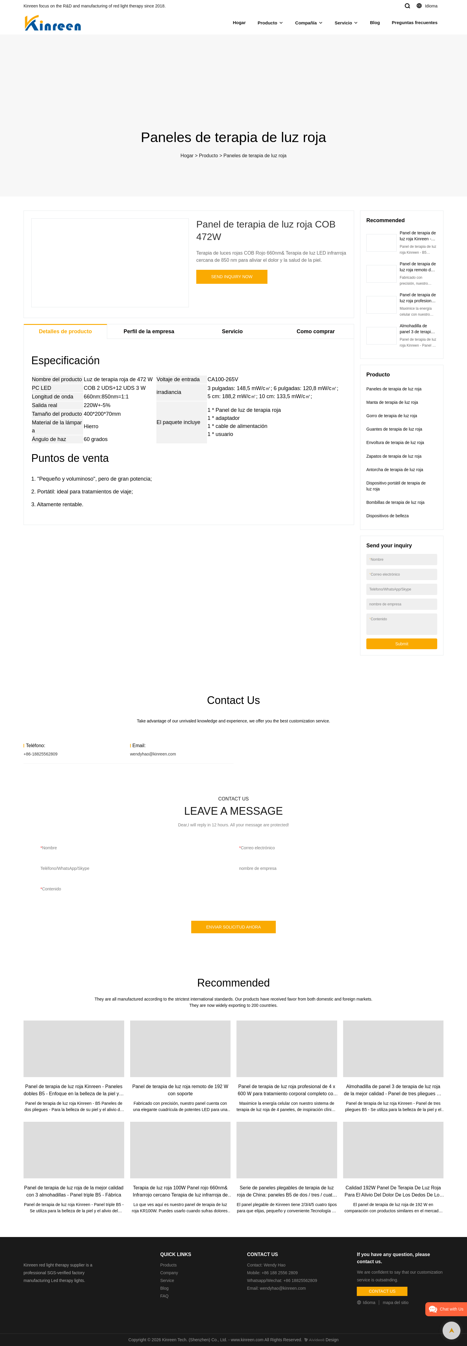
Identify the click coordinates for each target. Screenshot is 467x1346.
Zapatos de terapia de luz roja (393, 456)
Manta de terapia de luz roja (392, 402)
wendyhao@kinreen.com (153, 754)
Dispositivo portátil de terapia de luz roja (396, 486)
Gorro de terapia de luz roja (391, 415)
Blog (375, 22)
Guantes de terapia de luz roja (394, 429)
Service (167, 1280)
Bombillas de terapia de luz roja (395, 502)
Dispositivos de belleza (387, 515)
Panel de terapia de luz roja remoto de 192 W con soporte (418, 269)
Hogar (239, 22)
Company (169, 1272)
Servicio (343, 22)
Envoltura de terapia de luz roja (395, 442)
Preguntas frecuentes (415, 22)
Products (168, 1265)
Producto (267, 22)
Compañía (306, 22)
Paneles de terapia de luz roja (255, 155)
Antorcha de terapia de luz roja (394, 469)
